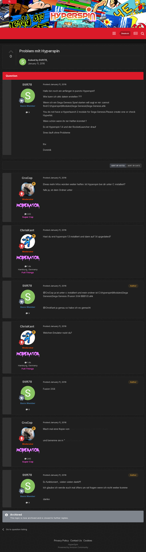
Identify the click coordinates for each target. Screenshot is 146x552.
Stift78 (43, 60)
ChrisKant (27, 230)
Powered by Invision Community (73, 547)
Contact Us (76, 540)
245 (27, 214)
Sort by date (134, 166)
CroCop (27, 178)
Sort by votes (118, 166)
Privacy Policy (61, 540)
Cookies (87, 540)
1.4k (28, 266)
